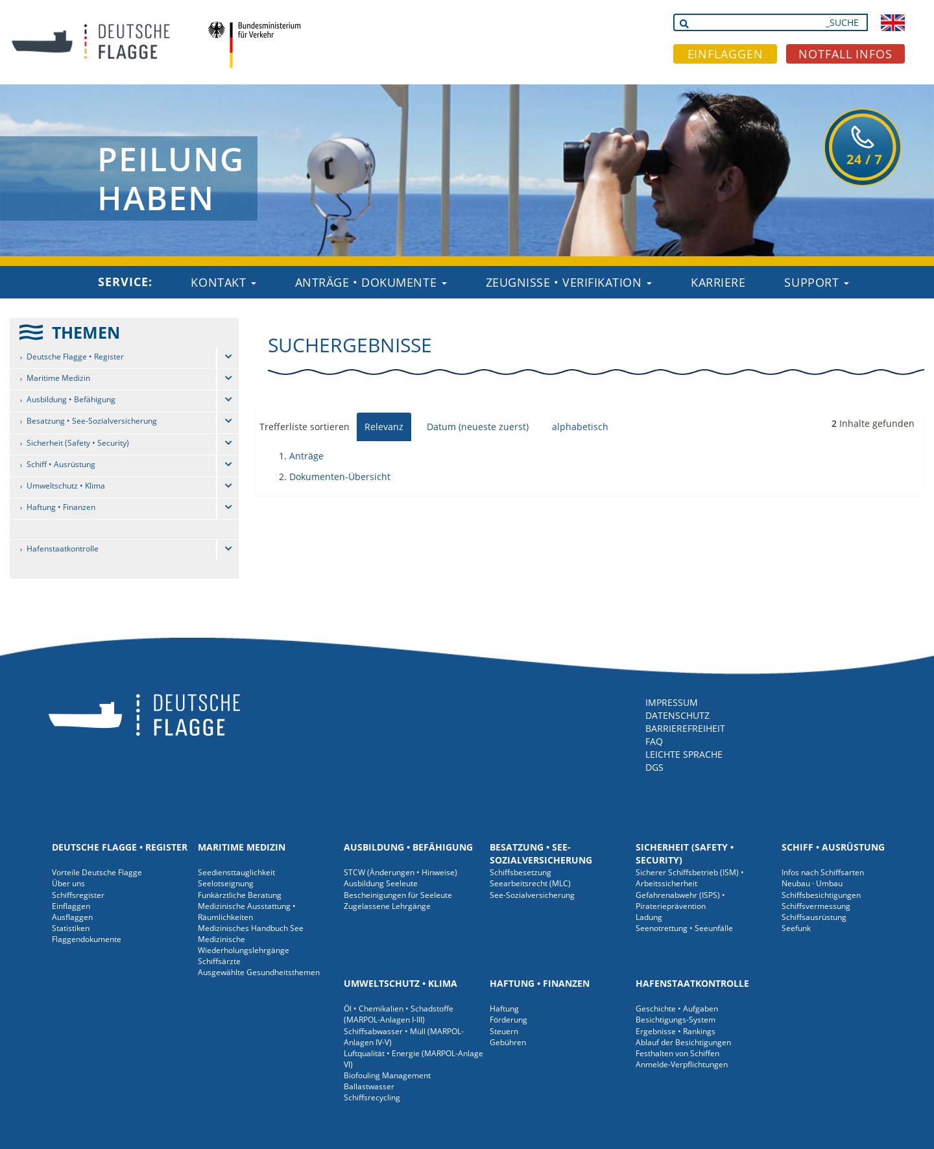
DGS (654, 767)
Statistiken (71, 928)
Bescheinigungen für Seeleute (398, 895)
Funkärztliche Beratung (239, 895)
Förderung (508, 1019)
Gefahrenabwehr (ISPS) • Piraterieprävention (680, 900)
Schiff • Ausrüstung (61, 464)
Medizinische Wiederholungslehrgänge (243, 945)
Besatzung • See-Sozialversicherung (92, 420)
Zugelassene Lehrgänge (387, 906)
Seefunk (796, 928)
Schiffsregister (78, 895)
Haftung (504, 1008)
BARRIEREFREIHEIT (685, 728)
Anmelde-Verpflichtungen (682, 1064)
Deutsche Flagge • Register (75, 356)
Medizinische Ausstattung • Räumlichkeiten (247, 912)
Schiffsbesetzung (520, 872)
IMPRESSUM (671, 702)
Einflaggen (71, 906)
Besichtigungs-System (675, 1019)
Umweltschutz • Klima (66, 485)
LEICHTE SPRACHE (684, 754)
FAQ (654, 741)
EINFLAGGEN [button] (725, 54)
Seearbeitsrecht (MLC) (530, 883)
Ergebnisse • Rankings (675, 1031)
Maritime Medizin (58, 377)
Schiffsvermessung (816, 906)
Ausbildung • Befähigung (71, 399)
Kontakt (223, 282)
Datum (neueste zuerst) (478, 426)
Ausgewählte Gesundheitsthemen (259, 972)
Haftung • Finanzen (61, 507)
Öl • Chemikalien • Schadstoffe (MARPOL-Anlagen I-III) (398, 1014)
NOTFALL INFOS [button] (845, 54)
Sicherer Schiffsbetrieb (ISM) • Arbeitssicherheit (690, 878)
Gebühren (508, 1042)
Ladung (649, 917)
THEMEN (86, 332)
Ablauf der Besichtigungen (683, 1042)
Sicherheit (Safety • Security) (78, 442)
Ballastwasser (369, 1086)
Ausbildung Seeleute (381, 883)
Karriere (718, 282)
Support (816, 282)
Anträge (306, 456)
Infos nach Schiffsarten (823, 872)
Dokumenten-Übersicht (339, 476)
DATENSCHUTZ (677, 715)
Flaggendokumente (86, 939)
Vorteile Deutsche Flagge (97, 872)
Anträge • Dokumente (371, 282)
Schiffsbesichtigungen (821, 895)
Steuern (504, 1031)
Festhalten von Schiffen (677, 1053)
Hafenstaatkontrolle (63, 548)
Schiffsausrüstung (814, 917)
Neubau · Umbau (812, 883)
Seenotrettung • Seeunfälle (684, 928)
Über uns (68, 883)
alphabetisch (580, 426)
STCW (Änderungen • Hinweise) (400, 872)
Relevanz (384, 426)
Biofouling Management (387, 1075)
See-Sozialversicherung (532, 895)
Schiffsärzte (219, 961)
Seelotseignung (226, 883)
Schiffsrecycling (372, 1097)
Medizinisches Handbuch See (251, 928)
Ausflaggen (72, 917)
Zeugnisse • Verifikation (569, 282)
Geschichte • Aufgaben (677, 1008)
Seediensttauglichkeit (236, 872)
